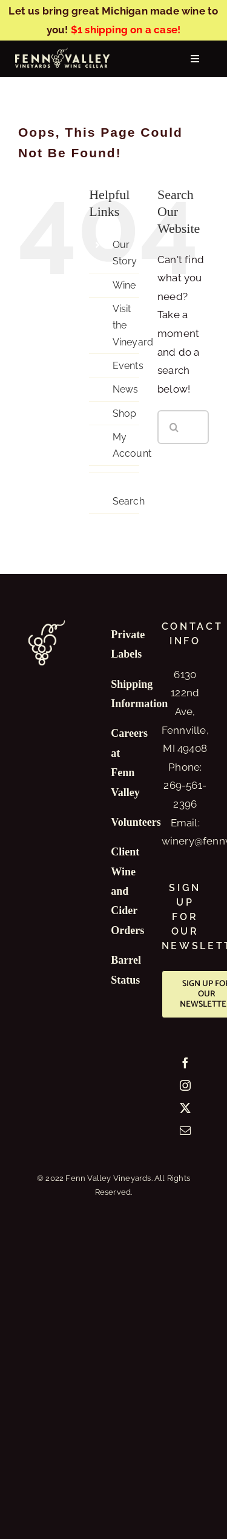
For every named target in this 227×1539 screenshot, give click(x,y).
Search (129, 501)
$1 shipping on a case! (125, 30)
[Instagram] (185, 1085)
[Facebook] (185, 1062)
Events (128, 365)
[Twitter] (185, 1107)
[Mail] (185, 1130)
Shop (125, 413)
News (126, 389)
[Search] (174, 427)
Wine (124, 285)
